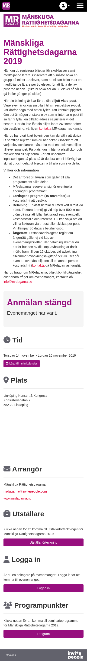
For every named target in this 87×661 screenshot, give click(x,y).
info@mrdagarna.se (17, 282)
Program (43, 634)
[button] (64, 6)
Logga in (43, 588)
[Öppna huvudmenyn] (80, 6)
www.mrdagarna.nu (17, 498)
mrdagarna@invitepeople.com (25, 491)
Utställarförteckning (44, 542)
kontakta (45, 128)
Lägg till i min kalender (21, 363)
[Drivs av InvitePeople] (63, 656)
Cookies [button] (11, 655)
